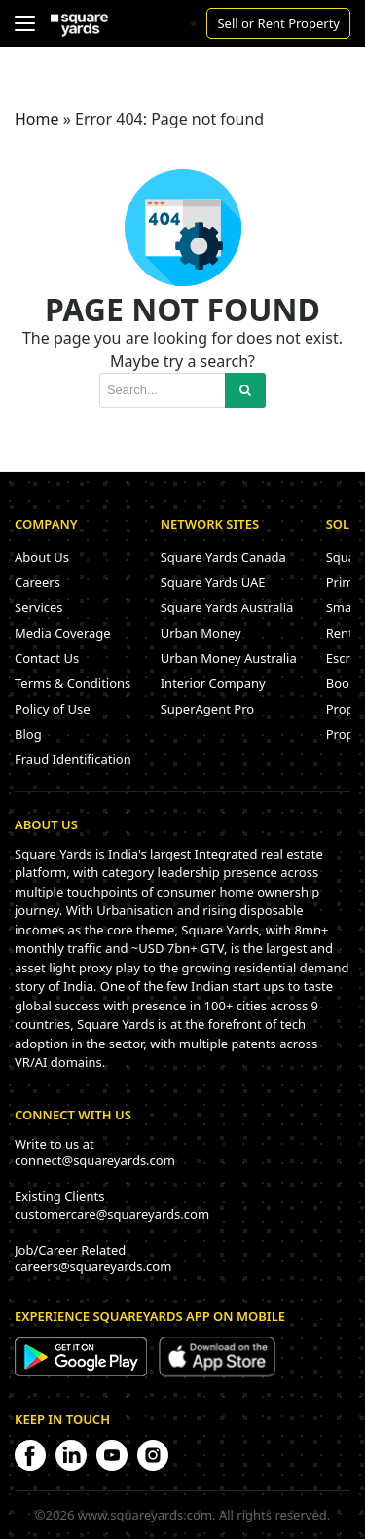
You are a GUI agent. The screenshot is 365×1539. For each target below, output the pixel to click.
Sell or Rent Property (278, 23)
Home (37, 118)
